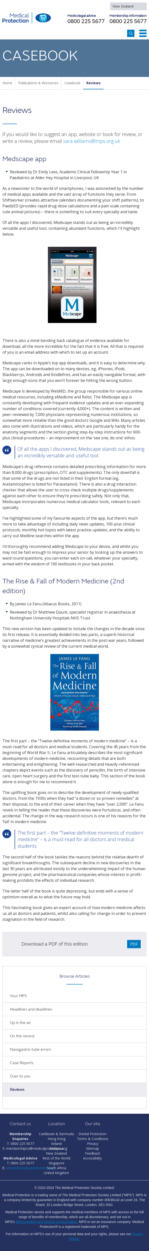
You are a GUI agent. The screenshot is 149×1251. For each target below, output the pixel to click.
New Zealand (123, 6)
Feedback (92, 1153)
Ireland (56, 1143)
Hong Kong (56, 1138)
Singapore (56, 1163)
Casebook (72, 83)
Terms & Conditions (92, 1138)
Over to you (20, 1076)
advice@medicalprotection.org (30, 1168)
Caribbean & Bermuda (56, 1133)
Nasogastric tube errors (30, 1049)
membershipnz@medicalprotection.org (36, 1148)
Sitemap (92, 1148)
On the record (22, 1036)
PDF (134, 944)
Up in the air (20, 1022)
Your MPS (18, 995)
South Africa (56, 1168)
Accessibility (92, 1158)
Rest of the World (56, 1158)
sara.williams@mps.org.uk (91, 141)
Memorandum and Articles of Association (46, 1222)
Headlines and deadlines (31, 1009)
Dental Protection (92, 1133)
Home (7, 83)
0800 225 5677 (128, 22)
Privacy (92, 1143)
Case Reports (21, 1062)
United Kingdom (56, 1172)
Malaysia (56, 1148)
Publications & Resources (38, 83)
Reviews (93, 83)
